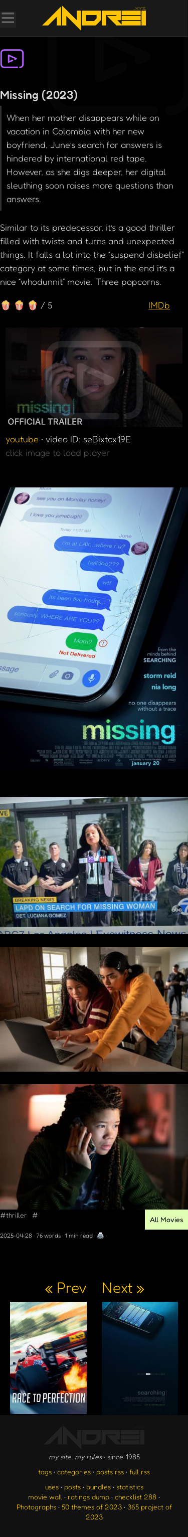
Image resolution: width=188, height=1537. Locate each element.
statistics (129, 1486)
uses (52, 1486)
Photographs (36, 1506)
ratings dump (88, 1496)
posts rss (110, 1471)
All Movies (166, 1219)
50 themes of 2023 (92, 1506)
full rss (139, 1471)
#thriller (13, 1215)
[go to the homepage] (93, 18)
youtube (22, 438)
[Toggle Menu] (7, 19)
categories (74, 1471)
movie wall (45, 1496)
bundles (98, 1486)
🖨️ (100, 1235)
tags (45, 1471)
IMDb (159, 304)
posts (72, 1486)
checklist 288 (135, 1496)
